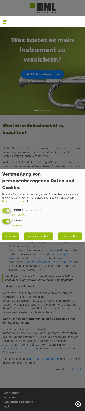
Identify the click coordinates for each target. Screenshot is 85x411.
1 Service (18, 225)
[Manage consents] (78, 404)
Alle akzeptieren (69, 236)
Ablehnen (11, 236)
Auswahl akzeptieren (38, 236)
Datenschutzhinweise (14, 201)
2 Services (19, 214)
